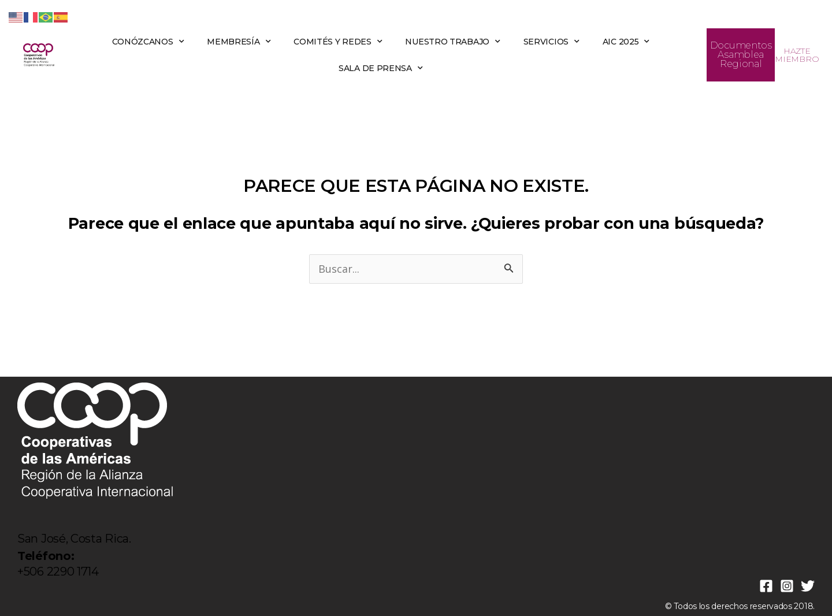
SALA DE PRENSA (381, 68)
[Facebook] (766, 586)
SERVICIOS (551, 41)
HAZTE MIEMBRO (797, 55)
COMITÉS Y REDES (338, 41)
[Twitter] (808, 586)
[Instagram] (787, 586)
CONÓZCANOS (148, 41)
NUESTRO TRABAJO (452, 41)
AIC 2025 (626, 41)
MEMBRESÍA (238, 41)
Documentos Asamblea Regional (741, 54)
